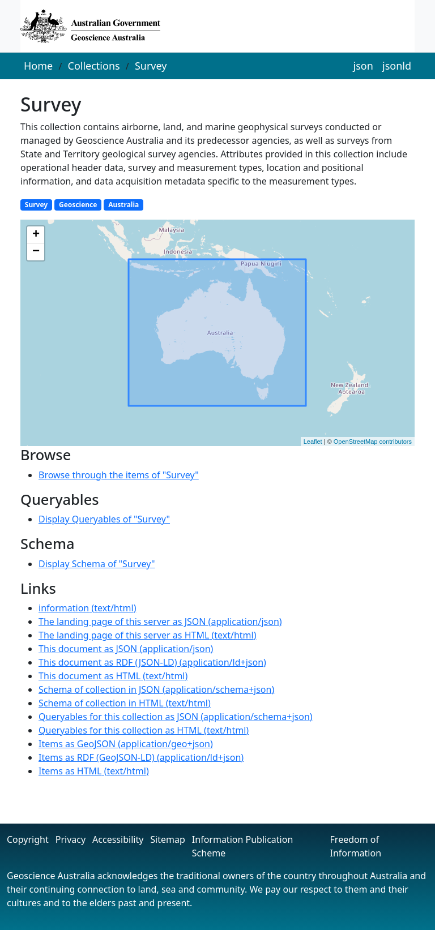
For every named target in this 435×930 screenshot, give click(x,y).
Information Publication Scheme (242, 846)
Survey (151, 65)
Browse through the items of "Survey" (119, 475)
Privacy (71, 839)
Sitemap (167, 839)
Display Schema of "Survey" (97, 564)
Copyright (28, 839)
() (87, 608)
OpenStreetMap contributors (373, 441)
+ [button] (36, 234)
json (363, 65)
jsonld (396, 65)
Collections (94, 65)
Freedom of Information (356, 846)
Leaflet (313, 441)
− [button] (36, 251)
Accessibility (117, 839)
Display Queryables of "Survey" (104, 519)
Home (38, 65)
